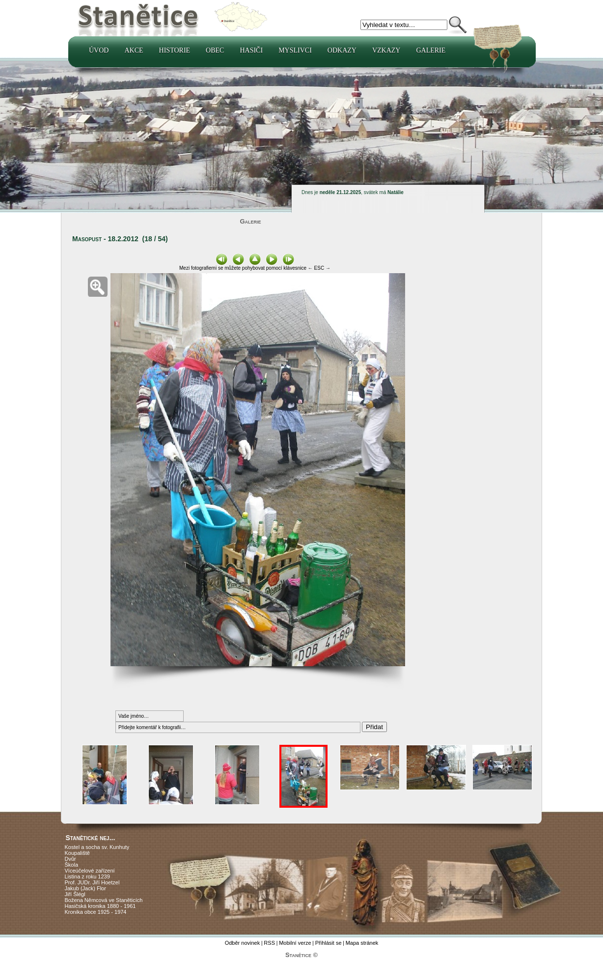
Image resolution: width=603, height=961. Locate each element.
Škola (72, 865)
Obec (215, 50)
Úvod (99, 50)
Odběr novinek (242, 943)
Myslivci (295, 50)
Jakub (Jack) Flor (85, 888)
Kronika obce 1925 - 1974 (96, 912)
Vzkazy (386, 50)
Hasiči (251, 50)
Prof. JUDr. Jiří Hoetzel (92, 882)
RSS (269, 943)
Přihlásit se (328, 943)
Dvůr (70, 859)
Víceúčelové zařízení (90, 871)
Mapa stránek (362, 943)
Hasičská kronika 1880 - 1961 (100, 906)
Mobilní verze (295, 943)
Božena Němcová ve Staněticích (104, 900)
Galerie (430, 50)
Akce (133, 50)
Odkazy (342, 50)
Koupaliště (77, 853)
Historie (175, 50)
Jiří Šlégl (75, 894)
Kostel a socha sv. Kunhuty (97, 847)
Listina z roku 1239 (87, 876)
